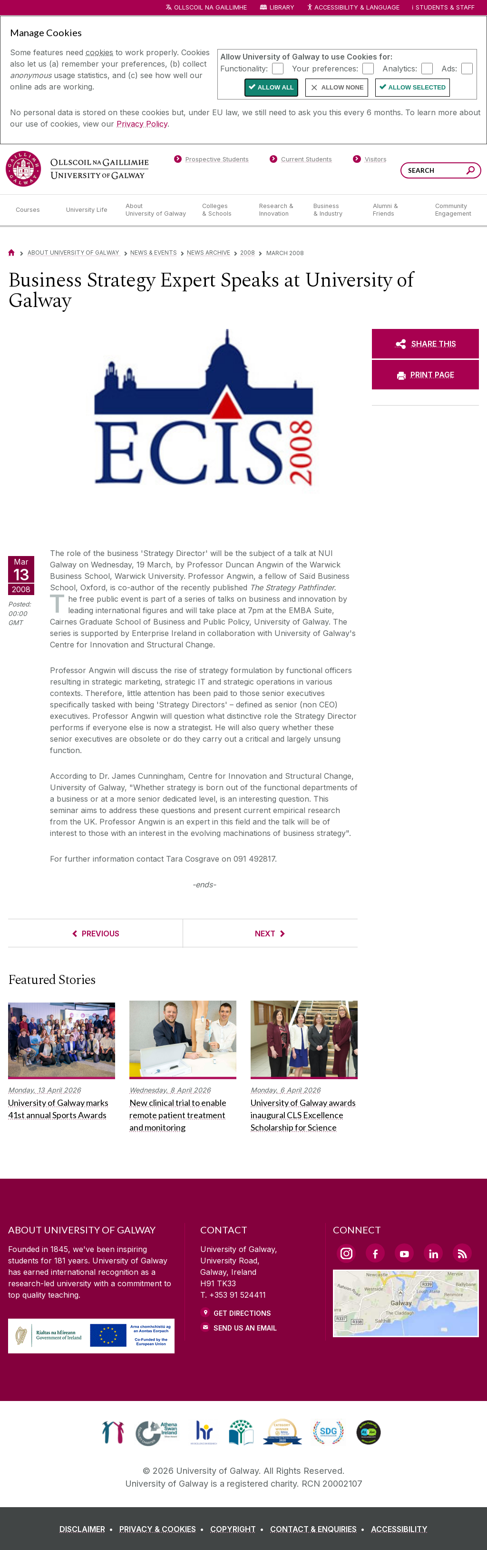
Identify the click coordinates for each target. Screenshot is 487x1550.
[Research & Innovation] (279, 210)
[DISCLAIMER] (88, 1529)
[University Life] (87, 210)
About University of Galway (74, 252)
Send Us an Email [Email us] (245, 1328)
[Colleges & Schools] (223, 210)
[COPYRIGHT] (239, 1529)
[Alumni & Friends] (396, 210)
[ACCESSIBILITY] (399, 1529)
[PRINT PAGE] (425, 374)
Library (282, 7)
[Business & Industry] (335, 210)
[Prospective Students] (211, 161)
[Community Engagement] (453, 210)
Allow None (342, 87)
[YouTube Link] (404, 1252)
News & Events (153, 252)
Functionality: (244, 68)
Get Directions (242, 1313)
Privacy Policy (142, 124)
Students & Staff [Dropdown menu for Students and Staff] (445, 7)
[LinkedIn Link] (433, 1252)
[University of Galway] (77, 169)
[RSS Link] (462, 1252)
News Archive (208, 252)
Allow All (276, 87)
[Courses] (33, 210)
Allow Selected (417, 87)
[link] (113, 1432)
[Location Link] (406, 1331)
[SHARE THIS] (425, 343)
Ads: (449, 68)
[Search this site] (471, 171)
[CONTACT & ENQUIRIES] (319, 1529)
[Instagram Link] (346, 1253)
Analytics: (399, 68)
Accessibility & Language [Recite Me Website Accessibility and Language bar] (353, 8)
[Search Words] (440, 170)
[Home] (11, 252)
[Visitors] (370, 161)
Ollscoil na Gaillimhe (210, 7)
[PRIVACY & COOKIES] (163, 1529)
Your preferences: (325, 68)
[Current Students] (301, 161)
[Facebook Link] (375, 1252)
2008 (247, 252)
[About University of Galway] (156, 210)
